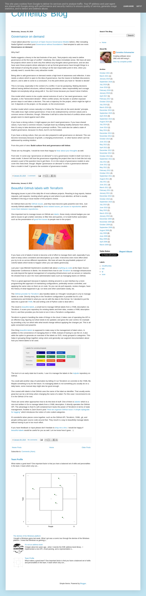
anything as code (65, 268)
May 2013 (103, 145)
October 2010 (105, 199)
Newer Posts (16, 447)
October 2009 (105, 225)
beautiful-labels (28, 307)
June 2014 (104, 127)
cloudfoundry (106, 266)
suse (103, 274)
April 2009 (103, 242)
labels (56, 214)
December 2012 (106, 150)
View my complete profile (122, 62)
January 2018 (105, 93)
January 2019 (105, 79)
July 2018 (103, 85)
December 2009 (106, 219)
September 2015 (106, 113)
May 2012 (103, 167)
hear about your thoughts (67, 151)
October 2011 (105, 173)
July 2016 (103, 105)
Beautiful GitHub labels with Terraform (37, 188)
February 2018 (105, 90)
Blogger (83, 584)
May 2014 (103, 130)
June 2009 (104, 236)
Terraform (66, 271)
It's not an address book (34, 545)
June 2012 (104, 165)
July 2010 (103, 205)
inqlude (76, 373)
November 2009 (106, 222)
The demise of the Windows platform (27, 536)
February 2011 (105, 190)
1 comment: (32, 176)
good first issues (40, 219)
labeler (77, 402)
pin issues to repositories (71, 206)
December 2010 (106, 196)
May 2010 (103, 210)
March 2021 (104, 76)
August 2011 (104, 179)
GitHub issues (37, 204)
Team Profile (17, 459)
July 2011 (103, 182)
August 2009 (104, 230)
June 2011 (104, 185)
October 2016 (105, 102)
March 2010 (104, 213)
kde (103, 269)
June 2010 (104, 208)
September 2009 (106, 227)
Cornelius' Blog (39, 13)
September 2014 (106, 119)
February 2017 (105, 99)
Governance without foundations (49, 44)
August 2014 (104, 122)
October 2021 (105, 73)
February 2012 (105, 170)
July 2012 (103, 162)
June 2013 (104, 142)
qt (102, 272)
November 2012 (106, 153)
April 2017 (103, 96)
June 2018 (104, 87)
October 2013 (105, 139)
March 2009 (104, 245)
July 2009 (103, 233)
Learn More (128, 6)
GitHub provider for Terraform (27, 294)
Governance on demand (27, 36)
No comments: (33, 440)
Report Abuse (125, 251)
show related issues (52, 206)
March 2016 (104, 107)
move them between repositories (24, 209)
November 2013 (106, 136)
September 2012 (106, 159)
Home (51, 447)
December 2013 (106, 133)
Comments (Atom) (28, 452)
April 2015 (103, 116)
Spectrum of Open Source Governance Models (49, 42)
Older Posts (86, 447)
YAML (30, 302)
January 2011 (105, 193)
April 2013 (103, 148)
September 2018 (106, 82)
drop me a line (61, 428)
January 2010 (105, 216)
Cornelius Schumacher (125, 52)
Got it (139, 6)
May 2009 (103, 239)
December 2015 (106, 110)
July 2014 (103, 125)
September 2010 (106, 202)
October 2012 (105, 156)
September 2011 (106, 176)
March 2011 (104, 187)
